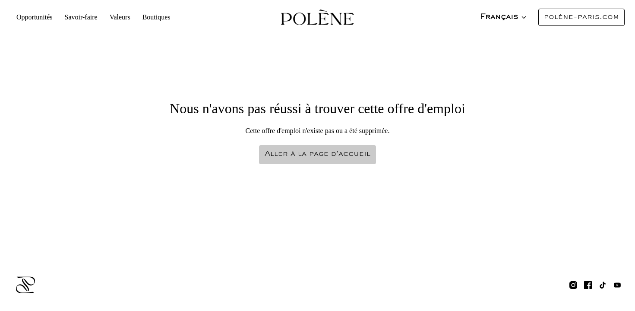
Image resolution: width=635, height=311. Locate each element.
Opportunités (34, 17)
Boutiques (153, 17)
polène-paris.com (581, 17)
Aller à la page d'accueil (317, 154)
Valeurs (118, 17)
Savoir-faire (80, 17)
